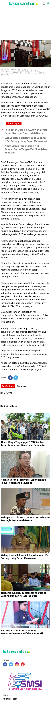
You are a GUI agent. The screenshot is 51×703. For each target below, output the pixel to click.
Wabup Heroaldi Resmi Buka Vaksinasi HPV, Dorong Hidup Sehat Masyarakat (26, 139)
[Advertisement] (25, 20)
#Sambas (21, 386)
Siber (15, 698)
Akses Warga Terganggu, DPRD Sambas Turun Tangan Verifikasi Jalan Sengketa (26, 149)
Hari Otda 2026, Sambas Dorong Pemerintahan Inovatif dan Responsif (22, 632)
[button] (48, 2)
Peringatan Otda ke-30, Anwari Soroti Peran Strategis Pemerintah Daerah (26, 131)
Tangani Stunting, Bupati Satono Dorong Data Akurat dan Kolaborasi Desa (23, 594)
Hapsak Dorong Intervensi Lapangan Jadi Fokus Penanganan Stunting (23, 481)
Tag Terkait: (8, 386)
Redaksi (7, 698)
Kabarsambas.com (11, 83)
